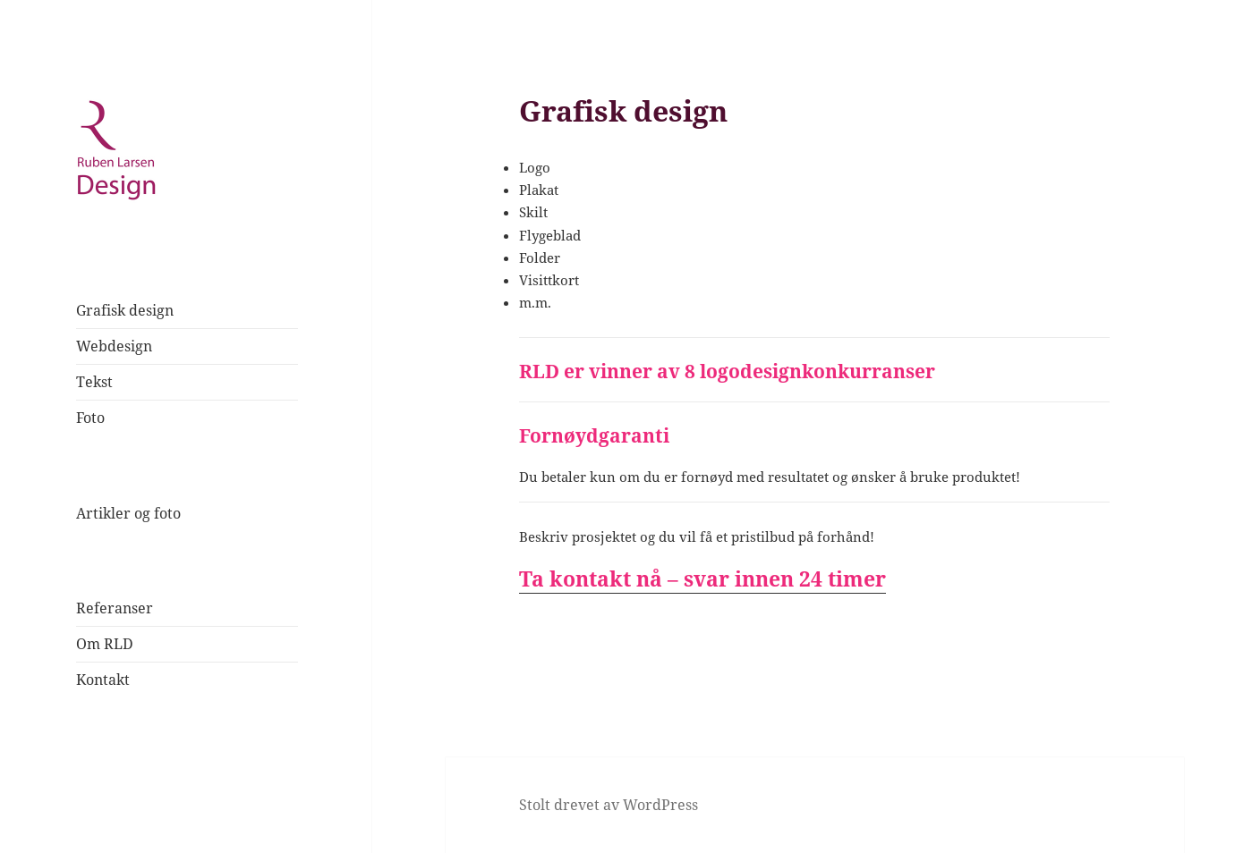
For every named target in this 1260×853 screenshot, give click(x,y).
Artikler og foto (128, 513)
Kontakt (103, 679)
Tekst (94, 382)
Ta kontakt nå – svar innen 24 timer (702, 578)
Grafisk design (125, 310)
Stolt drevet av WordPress (608, 805)
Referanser (114, 608)
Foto (90, 417)
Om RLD (104, 644)
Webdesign (114, 346)
